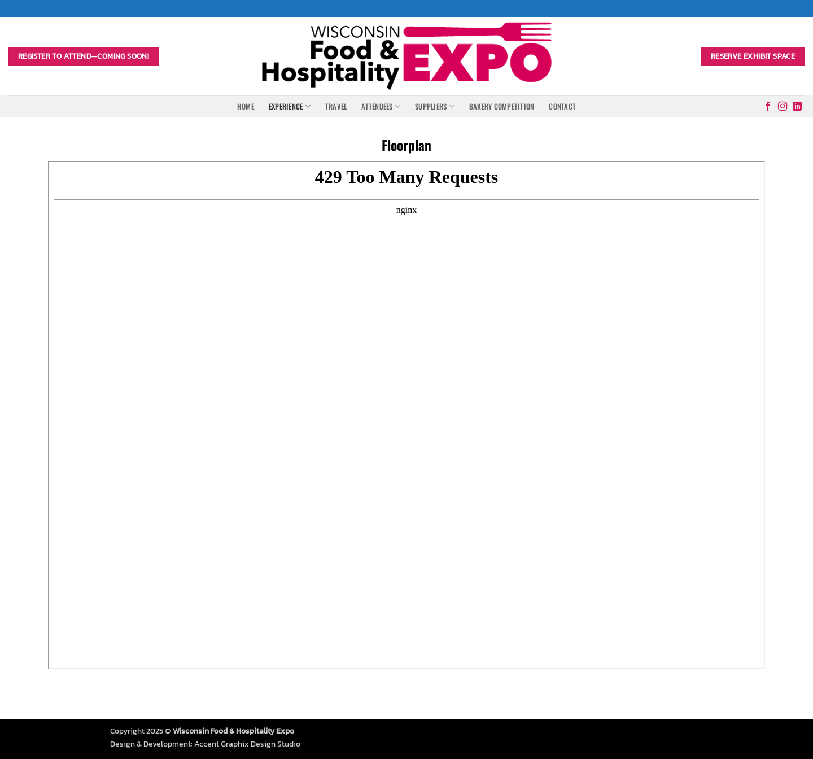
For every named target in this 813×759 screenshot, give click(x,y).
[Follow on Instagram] (782, 107)
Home (245, 106)
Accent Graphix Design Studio (247, 744)
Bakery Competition (502, 106)
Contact (562, 106)
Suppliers (434, 106)
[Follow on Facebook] (767, 107)
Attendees (380, 106)
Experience (290, 106)
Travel (336, 106)
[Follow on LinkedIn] (797, 107)
